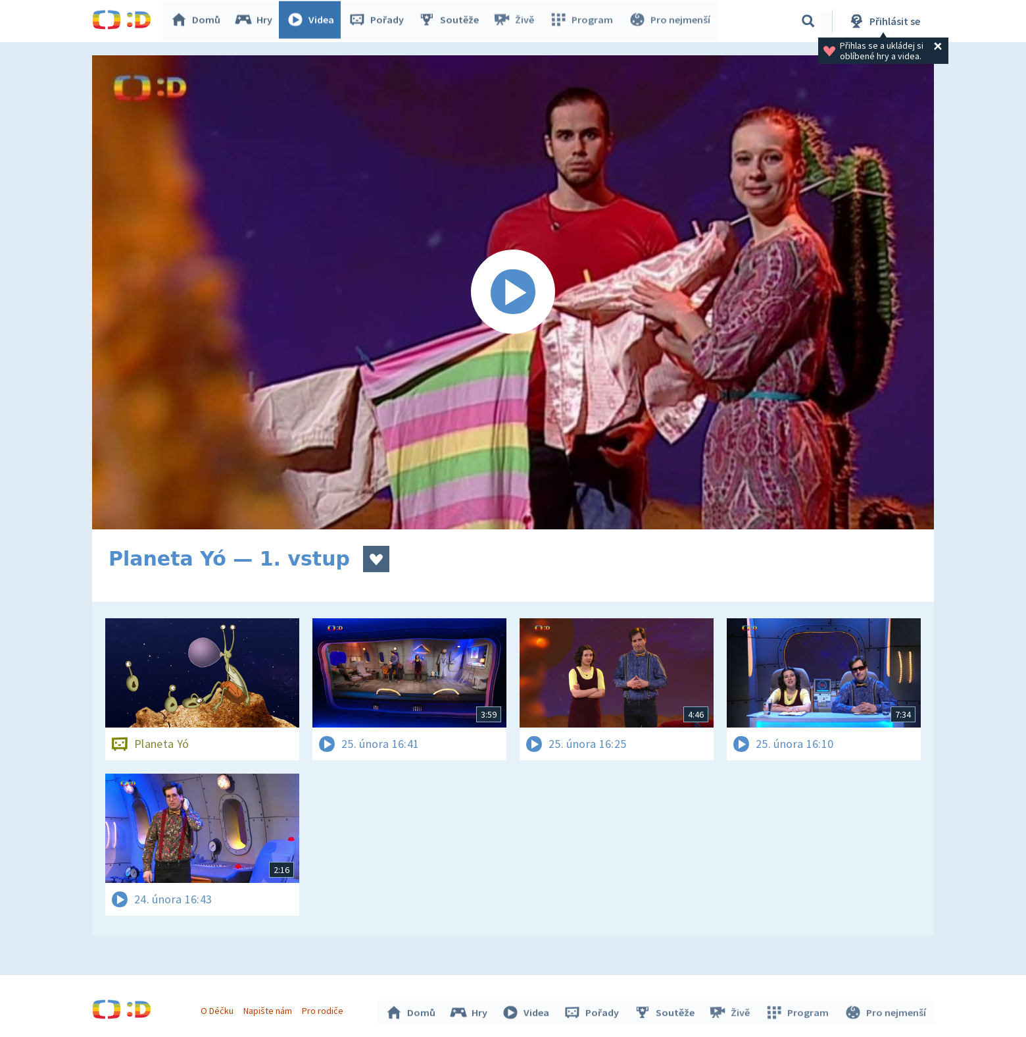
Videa (313, 21)
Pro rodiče (324, 1009)
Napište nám (269, 1009)
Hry (256, 21)
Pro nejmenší (669, 21)
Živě (516, 21)
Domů (198, 21)
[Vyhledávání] (808, 21)
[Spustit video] (513, 292)
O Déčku (218, 1009)
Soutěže (451, 21)
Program (582, 21)
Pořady (379, 21)
